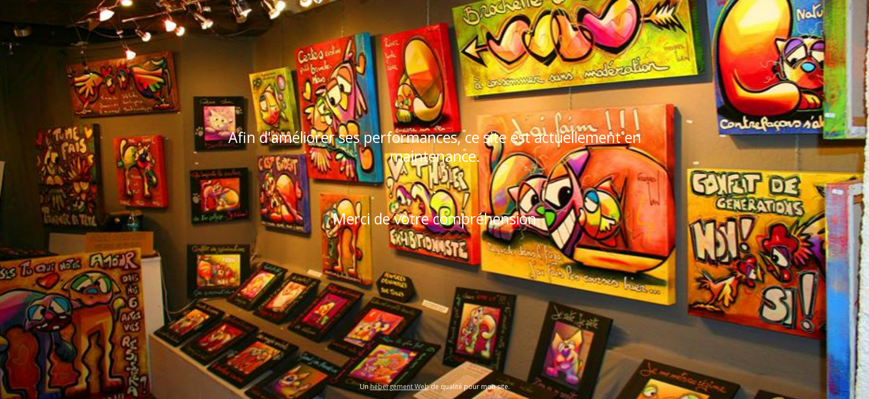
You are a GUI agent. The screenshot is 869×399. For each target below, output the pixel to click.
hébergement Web (399, 386)
